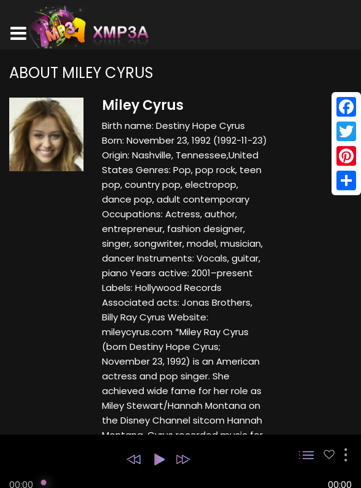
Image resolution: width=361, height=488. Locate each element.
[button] (133, 459)
